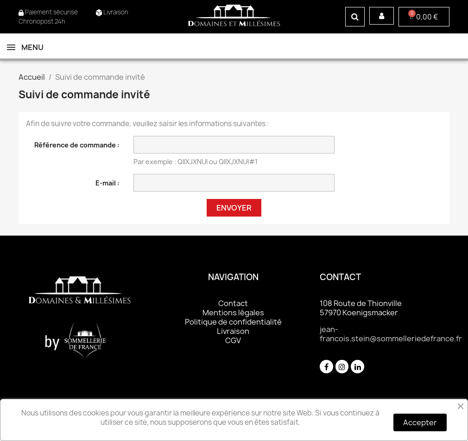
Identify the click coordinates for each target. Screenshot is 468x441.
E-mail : (107, 183)
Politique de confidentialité (233, 322)
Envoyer (234, 208)
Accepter (420, 422)
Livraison (233, 331)
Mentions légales (233, 312)
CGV (233, 340)
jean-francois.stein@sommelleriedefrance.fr (391, 334)
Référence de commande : (77, 145)
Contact (233, 303)
